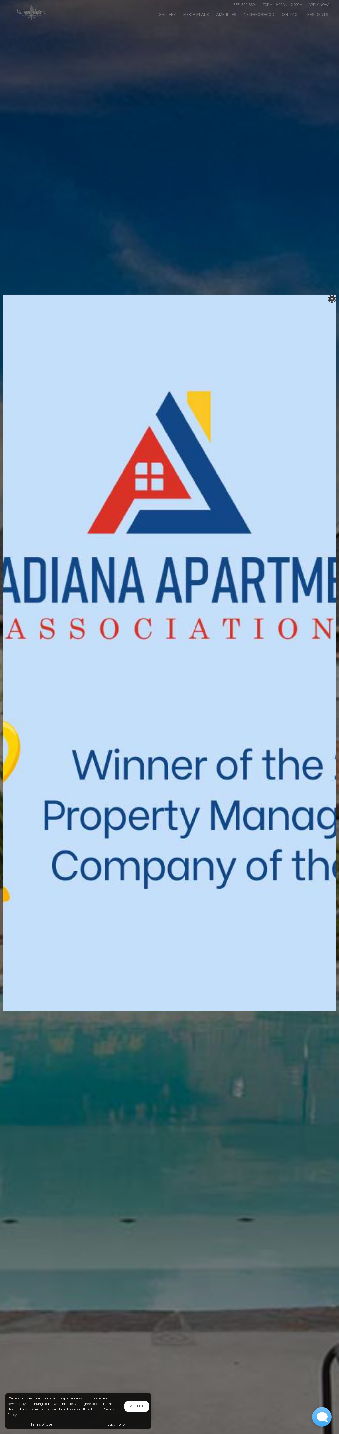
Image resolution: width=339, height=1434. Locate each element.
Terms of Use (41, 1424)
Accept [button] (137, 1406)
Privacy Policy (114, 1424)
